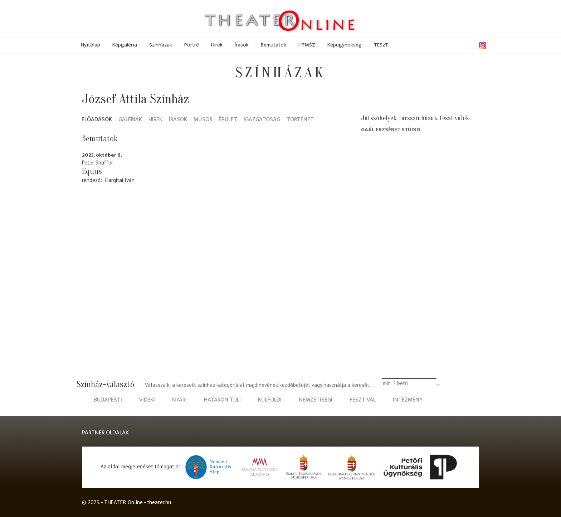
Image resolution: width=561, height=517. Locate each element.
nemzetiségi (315, 400)
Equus (92, 171)
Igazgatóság (262, 119)
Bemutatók (273, 45)
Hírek (217, 45)
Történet (300, 119)
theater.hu (159, 502)
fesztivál (363, 400)
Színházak (160, 45)
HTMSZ (306, 45)
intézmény (408, 400)
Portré (191, 45)
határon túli (222, 400)
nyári (179, 400)
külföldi (270, 400)
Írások (242, 45)
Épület (228, 119)
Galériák (130, 119)
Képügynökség (344, 45)
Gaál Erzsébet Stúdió (390, 129)
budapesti (108, 400)
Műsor (203, 119)
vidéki (147, 400)
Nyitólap (90, 45)
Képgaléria (124, 45)
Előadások (97, 119)
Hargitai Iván (120, 180)
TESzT (381, 45)
